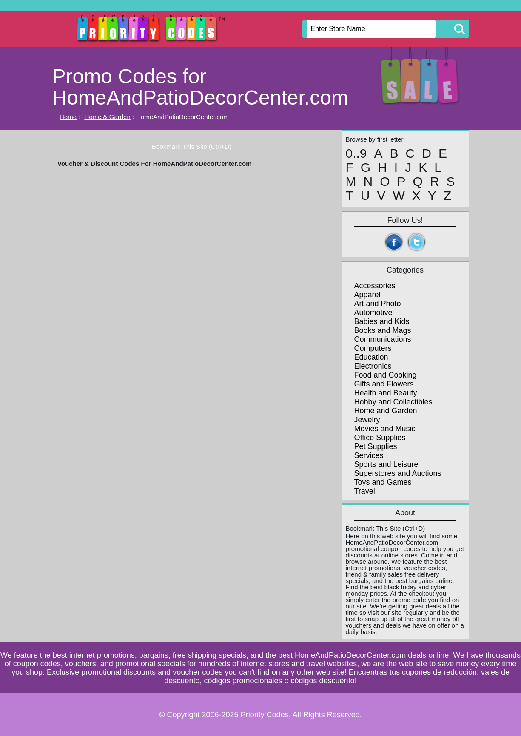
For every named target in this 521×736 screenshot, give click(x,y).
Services (369, 455)
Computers (373, 348)
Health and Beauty (385, 393)
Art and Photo (377, 303)
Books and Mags (382, 330)
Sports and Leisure (386, 464)
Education (371, 357)
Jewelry (367, 419)
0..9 (356, 153)
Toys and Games (383, 482)
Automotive (373, 312)
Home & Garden (107, 116)
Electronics (373, 366)
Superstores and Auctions (397, 473)
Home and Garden (385, 410)
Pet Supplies (375, 446)
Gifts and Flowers (384, 384)
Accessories (375, 285)
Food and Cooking (385, 375)
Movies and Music (385, 428)
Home (68, 116)
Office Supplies (380, 437)
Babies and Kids (382, 321)
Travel (364, 491)
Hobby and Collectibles (393, 402)
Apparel (367, 294)
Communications (382, 339)
